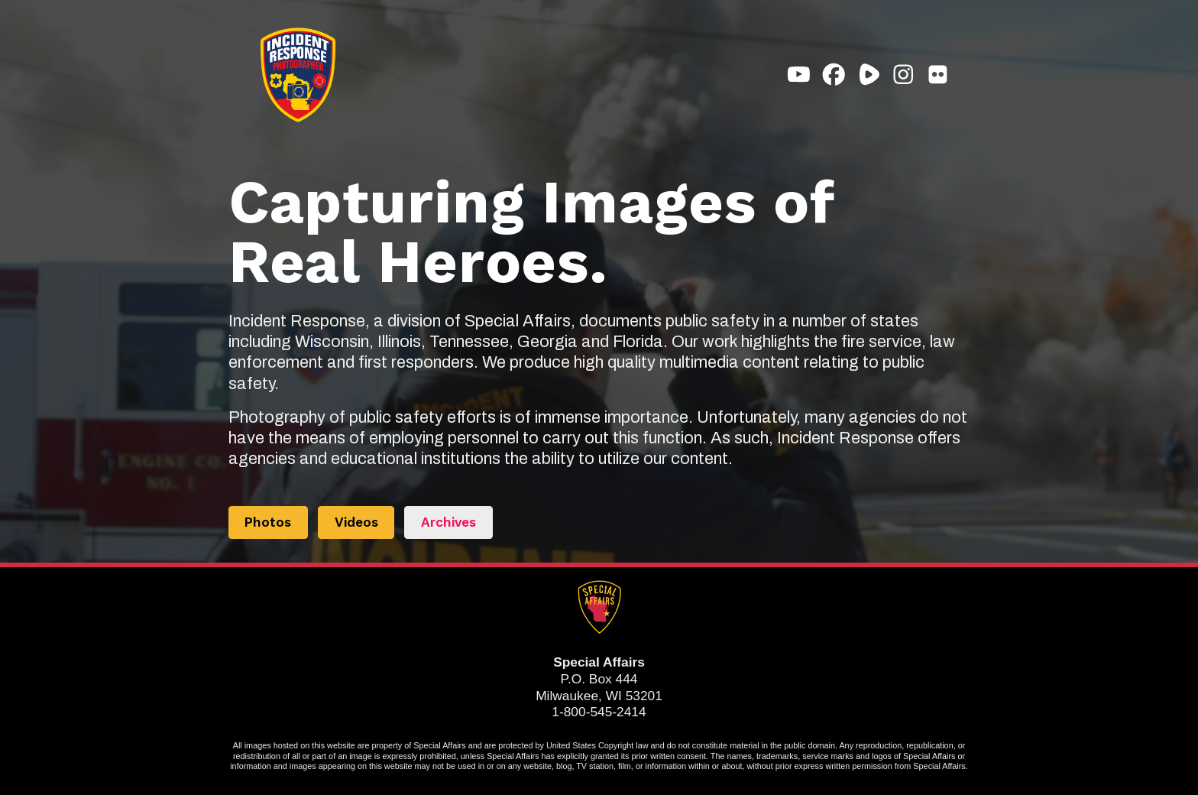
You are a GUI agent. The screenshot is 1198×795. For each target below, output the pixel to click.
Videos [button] (356, 522)
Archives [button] (448, 522)
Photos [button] (267, 522)
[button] (798, 74)
